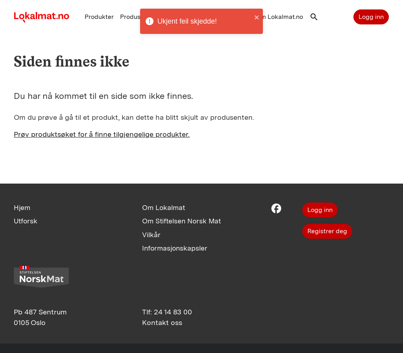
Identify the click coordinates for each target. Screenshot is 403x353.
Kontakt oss (162, 322)
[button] (314, 18)
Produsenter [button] (138, 16)
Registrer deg (327, 231)
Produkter (99, 16)
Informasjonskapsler (174, 248)
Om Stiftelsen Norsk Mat (181, 221)
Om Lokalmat (163, 207)
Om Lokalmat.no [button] (279, 16)
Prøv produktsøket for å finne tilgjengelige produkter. (102, 134)
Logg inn (371, 16)
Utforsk (25, 221)
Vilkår (151, 234)
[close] (257, 17)
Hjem (22, 207)
